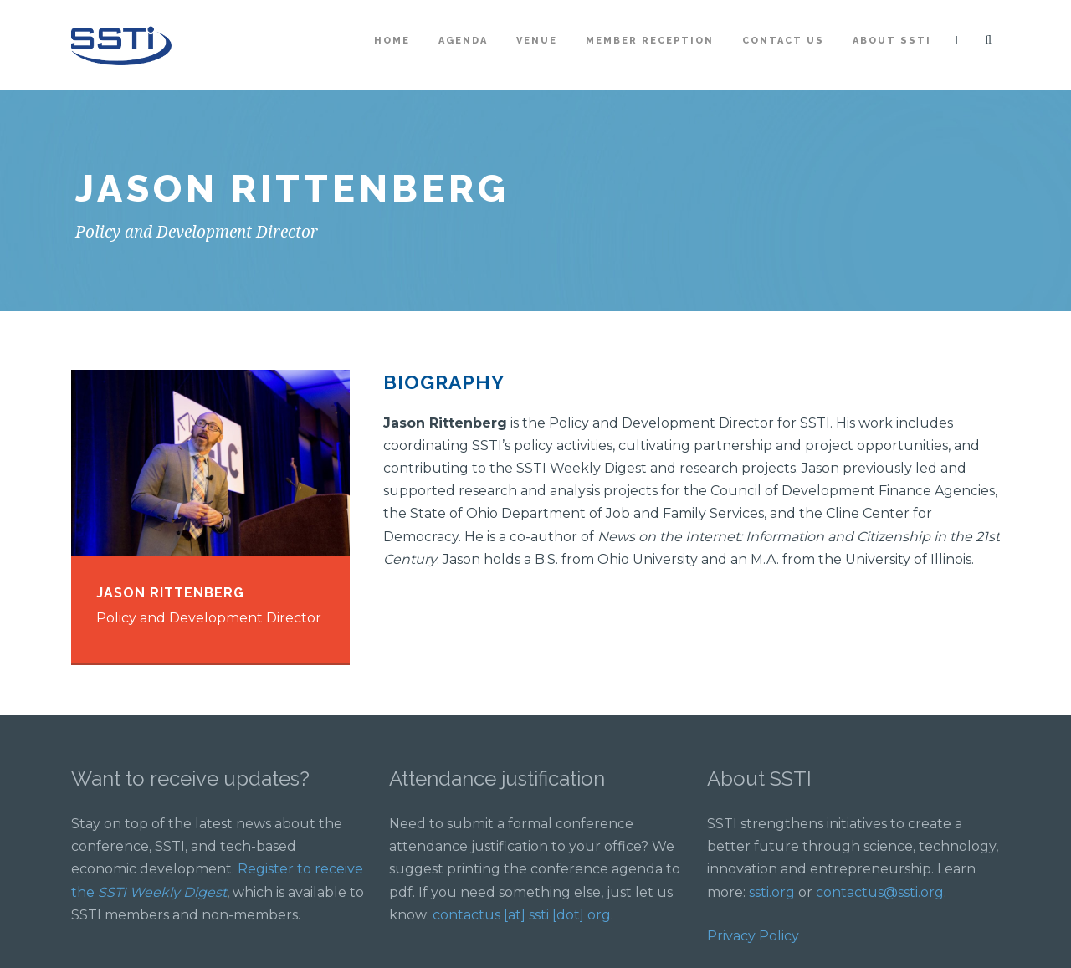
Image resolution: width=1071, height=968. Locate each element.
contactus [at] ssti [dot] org (522, 915)
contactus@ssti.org (880, 892)
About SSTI (892, 40)
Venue (536, 40)
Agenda (463, 40)
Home (392, 40)
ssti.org (772, 892)
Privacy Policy (753, 936)
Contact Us (783, 40)
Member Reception (650, 40)
